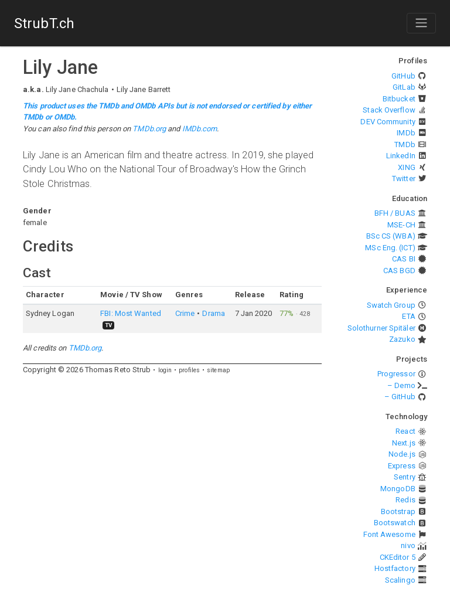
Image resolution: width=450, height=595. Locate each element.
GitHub (403, 76)
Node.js (401, 454)
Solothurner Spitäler (381, 328)
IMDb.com (199, 128)
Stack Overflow (389, 110)
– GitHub (399, 396)
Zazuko (402, 339)
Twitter (403, 178)
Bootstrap (398, 511)
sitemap (218, 370)
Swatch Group (391, 305)
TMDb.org (149, 128)
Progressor (396, 373)
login (165, 370)
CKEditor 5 (397, 557)
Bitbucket (399, 98)
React (405, 431)
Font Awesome (389, 534)
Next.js (403, 442)
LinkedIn (400, 155)
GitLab (404, 87)
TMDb (404, 144)
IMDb (406, 132)
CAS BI (403, 258)
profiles (189, 370)
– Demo (401, 385)
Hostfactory (394, 568)
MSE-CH (401, 224)
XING (406, 167)
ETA (408, 316)
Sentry (404, 476)
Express (401, 465)
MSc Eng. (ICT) (390, 247)
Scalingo (400, 580)
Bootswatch (394, 522)
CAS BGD (399, 270)
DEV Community (387, 121)
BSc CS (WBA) (390, 236)
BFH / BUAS (394, 213)
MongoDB (397, 488)
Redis (405, 499)
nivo (408, 545)
